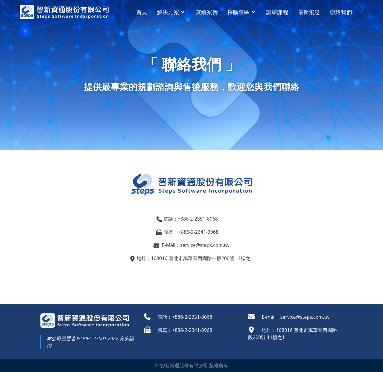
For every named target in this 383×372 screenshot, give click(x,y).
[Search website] (362, 12)
